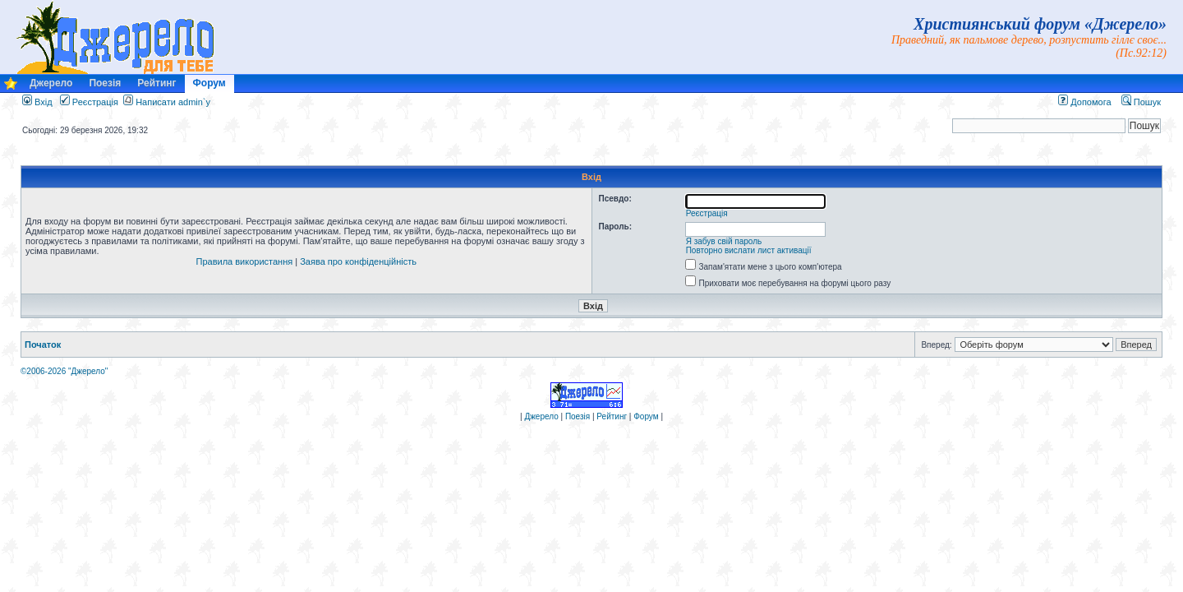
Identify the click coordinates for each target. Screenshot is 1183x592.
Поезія (105, 83)
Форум (209, 83)
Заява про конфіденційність (358, 261)
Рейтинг (156, 83)
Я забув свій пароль (724, 241)
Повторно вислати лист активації (749, 250)
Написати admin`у (173, 102)
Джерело (51, 83)
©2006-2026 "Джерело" (64, 371)
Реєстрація (89, 102)
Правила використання (244, 261)
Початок (43, 344)
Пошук (1141, 102)
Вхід (37, 102)
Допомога (1084, 102)
